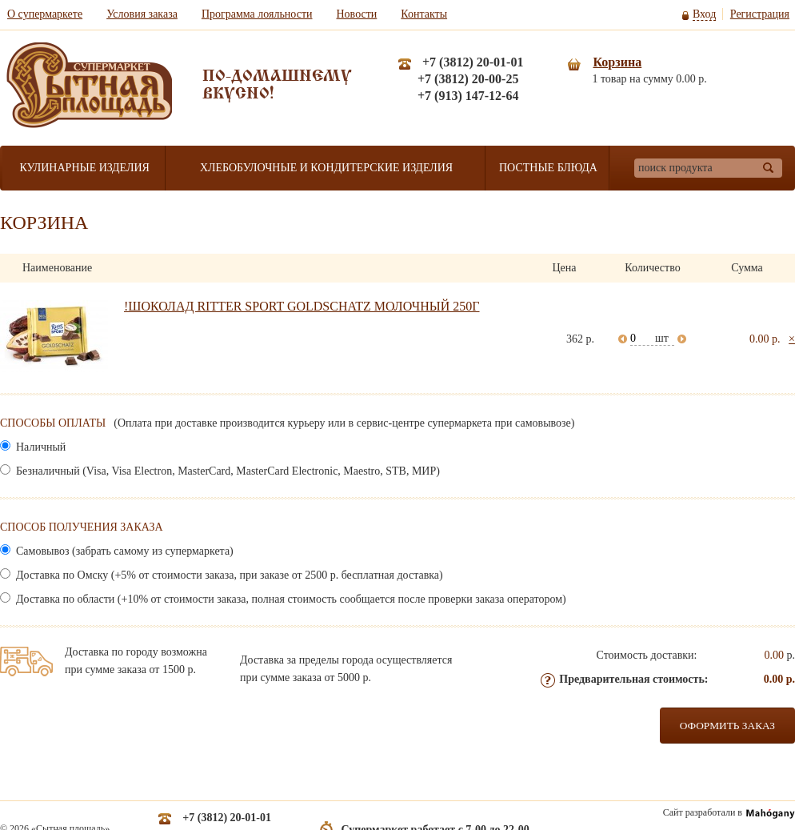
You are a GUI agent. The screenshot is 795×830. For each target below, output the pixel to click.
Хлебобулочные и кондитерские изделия (326, 168)
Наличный (40, 447)
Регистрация (759, 14)
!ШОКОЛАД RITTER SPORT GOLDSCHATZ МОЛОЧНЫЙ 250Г (302, 306)
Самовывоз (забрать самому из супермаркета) (124, 551)
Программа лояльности (257, 14)
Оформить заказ (727, 726)
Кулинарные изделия (84, 168)
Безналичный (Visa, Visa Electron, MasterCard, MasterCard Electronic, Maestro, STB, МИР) (227, 471)
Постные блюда (548, 168)
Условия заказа (142, 14)
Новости (357, 14)
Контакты (424, 14)
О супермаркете (44, 14)
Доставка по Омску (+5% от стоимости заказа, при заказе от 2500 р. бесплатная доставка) (228, 575)
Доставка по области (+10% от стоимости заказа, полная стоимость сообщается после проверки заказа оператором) (290, 599)
